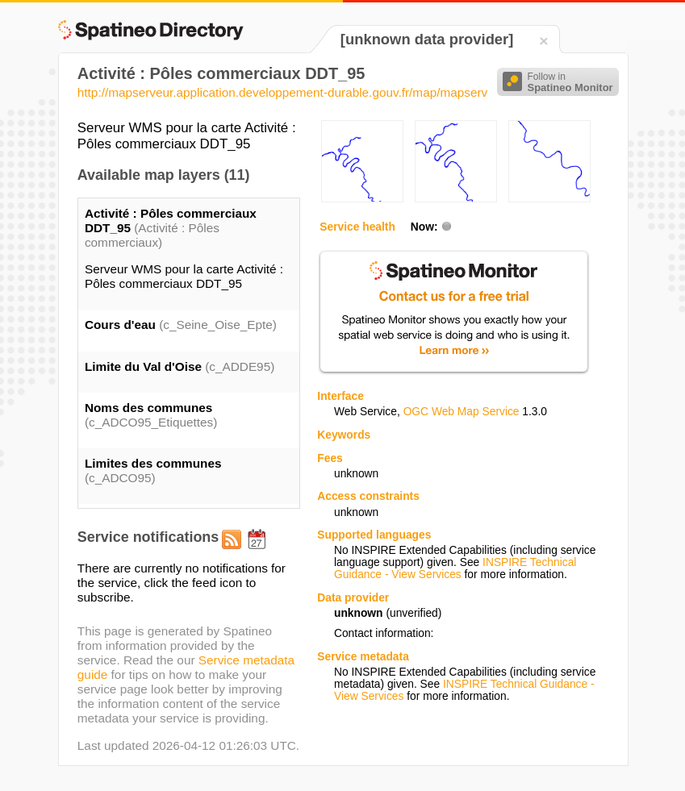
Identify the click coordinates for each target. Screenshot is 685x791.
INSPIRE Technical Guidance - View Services (455, 568)
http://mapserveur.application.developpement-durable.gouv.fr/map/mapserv (282, 92)
